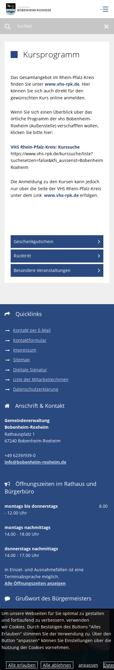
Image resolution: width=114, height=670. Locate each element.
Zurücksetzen (106, 26)
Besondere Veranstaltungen (42, 270)
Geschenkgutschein (34, 241)
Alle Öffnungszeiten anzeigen (35, 583)
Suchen (7, 26)
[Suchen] (57, 26)
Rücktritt (22, 256)
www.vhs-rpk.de (62, 84)
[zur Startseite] (27, 9)
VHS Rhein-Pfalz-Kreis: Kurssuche (45, 147)
